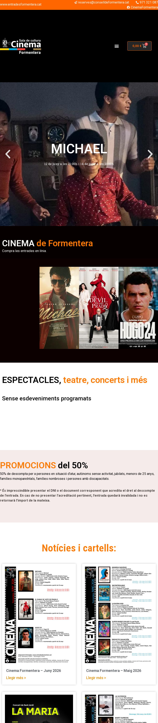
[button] (116, 46)
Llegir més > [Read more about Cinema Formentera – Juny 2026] (16, 677)
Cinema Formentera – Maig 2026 (113, 670)
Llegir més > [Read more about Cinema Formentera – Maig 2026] (96, 677)
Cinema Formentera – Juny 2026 (33, 670)
